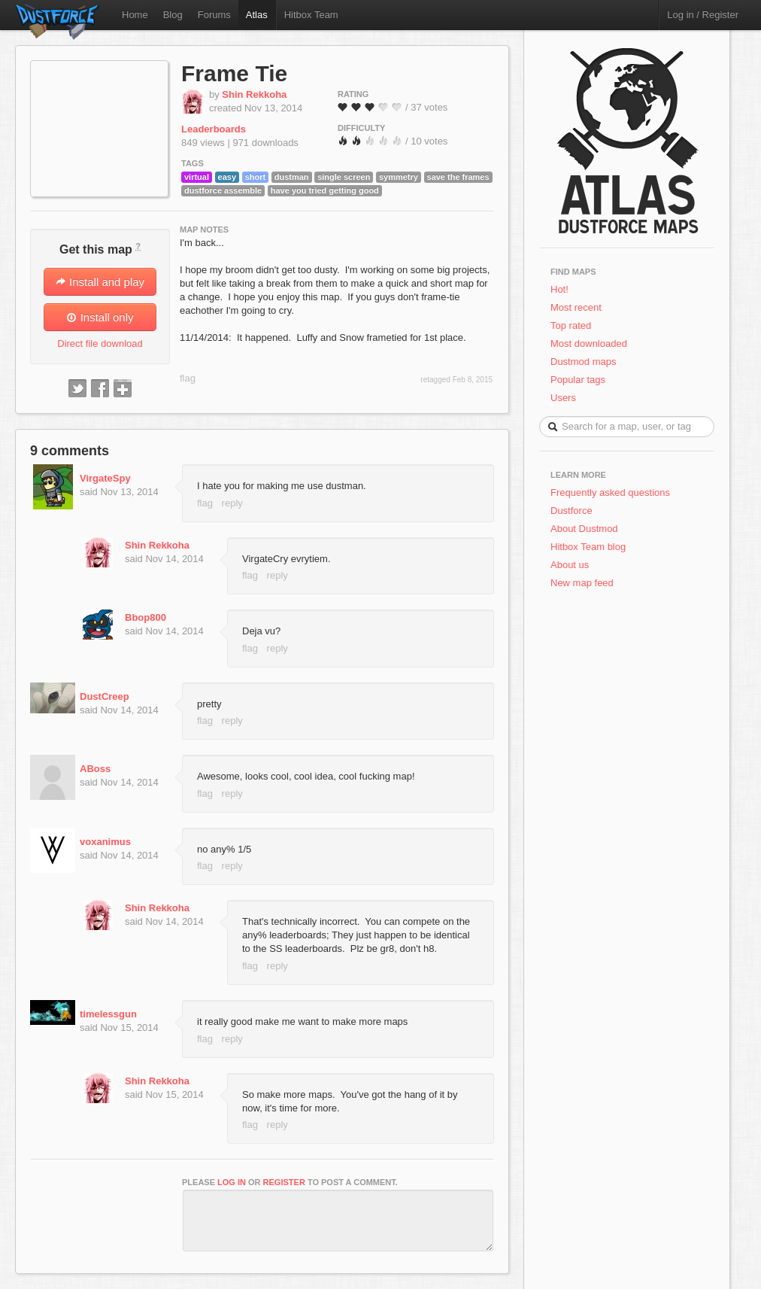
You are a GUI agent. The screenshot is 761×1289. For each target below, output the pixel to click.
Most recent (576, 307)
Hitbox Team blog (588, 546)
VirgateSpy (105, 478)
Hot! (559, 289)
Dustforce (571, 510)
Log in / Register (702, 14)
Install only (99, 317)
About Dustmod (584, 528)
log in (231, 1182)
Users (563, 397)
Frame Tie (234, 73)
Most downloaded (588, 343)
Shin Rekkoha (254, 94)
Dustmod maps (583, 361)
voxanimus (105, 841)
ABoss (95, 768)
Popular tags (577, 379)
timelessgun (108, 1014)
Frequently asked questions (610, 492)
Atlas (257, 14)
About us (569, 564)
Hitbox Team (311, 14)
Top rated (570, 325)
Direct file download (99, 343)
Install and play (100, 281)
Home (135, 14)
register (284, 1182)
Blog (173, 14)
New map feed (584, 582)
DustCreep (104, 696)
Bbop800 (145, 617)
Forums (214, 14)
